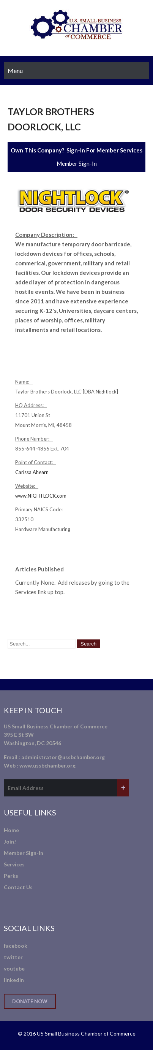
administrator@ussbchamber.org (63, 757)
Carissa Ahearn (32, 472)
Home (11, 830)
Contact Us (18, 887)
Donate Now (29, 1001)
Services (14, 864)
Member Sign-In (77, 163)
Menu (15, 70)
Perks (11, 875)
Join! (10, 841)
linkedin (14, 980)
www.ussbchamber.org (47, 765)
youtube (14, 968)
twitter (13, 957)
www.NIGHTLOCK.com (40, 496)
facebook (15, 945)
